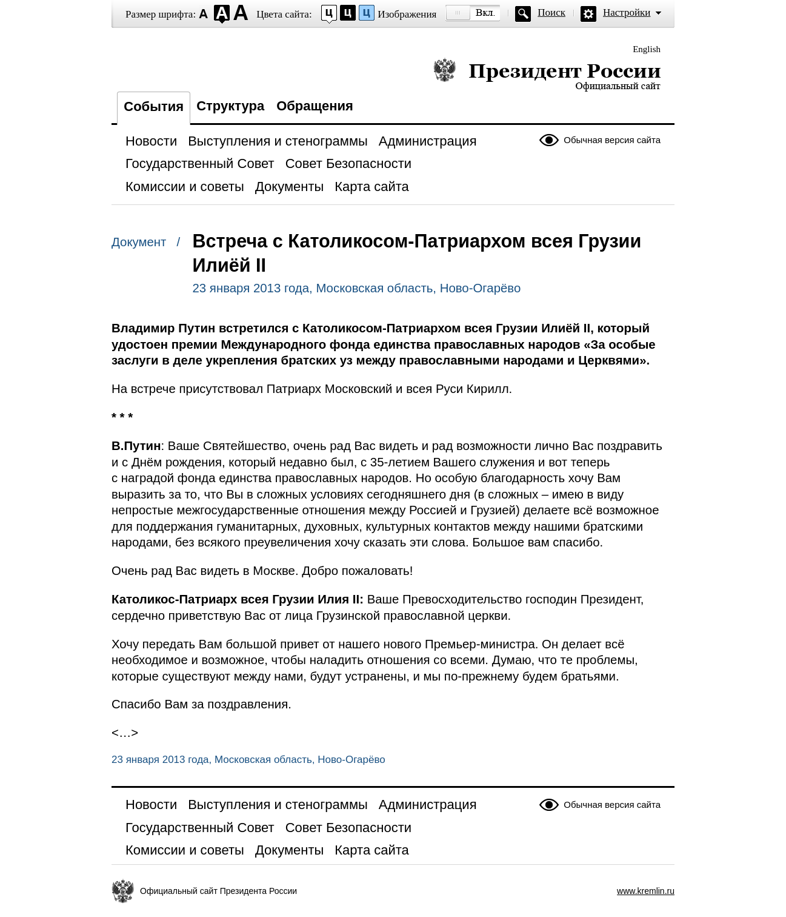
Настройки (626, 12)
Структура (230, 105)
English (647, 49)
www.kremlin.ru (645, 891)
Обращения (314, 105)
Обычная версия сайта (612, 140)
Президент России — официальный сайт (547, 74)
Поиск (551, 12)
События (154, 106)
